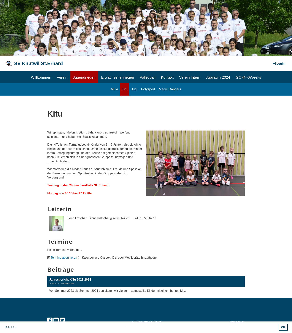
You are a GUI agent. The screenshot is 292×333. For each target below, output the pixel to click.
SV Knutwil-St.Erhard (38, 63)
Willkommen (41, 77)
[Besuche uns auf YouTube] (56, 320)
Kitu (124, 89)
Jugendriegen (84, 77)
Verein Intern (189, 77)
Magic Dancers (170, 89)
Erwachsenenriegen (117, 77)
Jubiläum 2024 (218, 77)
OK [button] (283, 327)
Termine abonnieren (64, 257)
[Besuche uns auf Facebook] (50, 320)
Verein (62, 77)
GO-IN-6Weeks (248, 77)
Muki (114, 89)
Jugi (134, 89)
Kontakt (167, 77)
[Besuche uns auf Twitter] (62, 320)
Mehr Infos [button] (10, 327)
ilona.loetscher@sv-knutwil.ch (110, 218)
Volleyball (147, 77)
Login (278, 63)
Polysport (148, 89)
